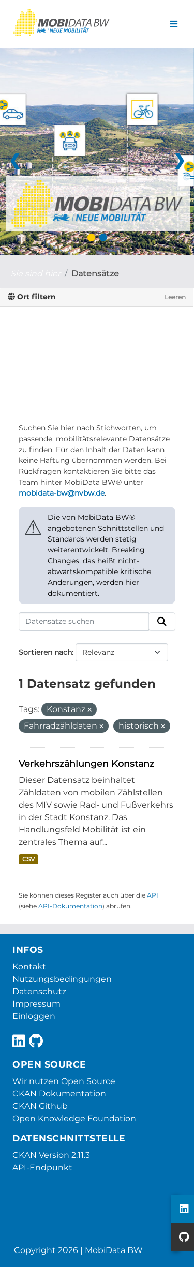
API (152, 895)
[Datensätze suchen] (84, 621)
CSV (28, 859)
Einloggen (33, 1016)
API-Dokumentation (70, 906)
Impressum (36, 1004)
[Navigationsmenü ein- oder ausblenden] (173, 24)
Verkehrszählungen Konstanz (86, 763)
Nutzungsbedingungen (62, 979)
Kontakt (29, 966)
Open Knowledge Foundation (74, 1118)
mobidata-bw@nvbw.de (62, 493)
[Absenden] (161, 621)
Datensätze (95, 274)
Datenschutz (39, 991)
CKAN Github (40, 1106)
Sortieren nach (45, 652)
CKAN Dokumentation (59, 1094)
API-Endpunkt (42, 1167)
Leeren (175, 297)
